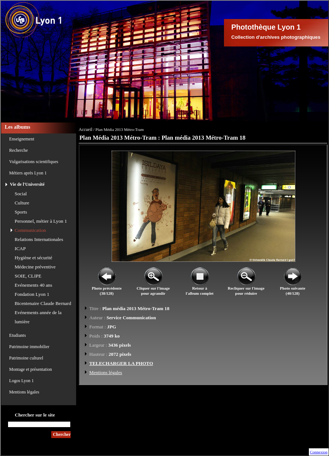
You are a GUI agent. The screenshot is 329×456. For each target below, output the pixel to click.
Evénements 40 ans (33, 285)
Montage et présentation (30, 369)
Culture (22, 203)
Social (21, 193)
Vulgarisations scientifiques (33, 161)
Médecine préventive (35, 267)
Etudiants (17, 335)
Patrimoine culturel (26, 358)
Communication (30, 230)
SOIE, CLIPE (28, 276)
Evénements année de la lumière (38, 317)
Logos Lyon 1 (21, 380)
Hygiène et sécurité (33, 257)
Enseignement (21, 139)
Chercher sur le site (35, 415)
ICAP (20, 248)
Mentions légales (24, 392)
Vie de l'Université (27, 184)
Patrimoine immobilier (29, 346)
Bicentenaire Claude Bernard (43, 303)
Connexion (319, 452)
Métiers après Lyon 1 (27, 173)
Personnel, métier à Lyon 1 (41, 221)
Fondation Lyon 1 (32, 294)
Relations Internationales (39, 239)
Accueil (85, 129)
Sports (21, 212)
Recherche (18, 150)
